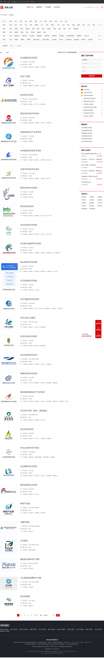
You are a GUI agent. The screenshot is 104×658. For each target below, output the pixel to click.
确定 (58, 615)
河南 (93, 25)
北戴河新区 (25, 522)
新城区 (29, 39)
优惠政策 (39, 7)
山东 (88, 25)
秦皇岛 (27, 28)
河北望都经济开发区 (86, 130)
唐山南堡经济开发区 (28, 262)
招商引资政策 (9, 273)
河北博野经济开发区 (86, 127)
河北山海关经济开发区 (29, 448)
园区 (5, 1)
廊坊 (64, 28)
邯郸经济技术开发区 (28, 373)
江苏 (66, 21)
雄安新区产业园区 (5, 631)
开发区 (16, 39)
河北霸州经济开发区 (28, 466)
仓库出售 (99, 205)
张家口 (49, 28)
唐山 (22, 28)
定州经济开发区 (87, 92)
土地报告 (83, 203)
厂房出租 (99, 203)
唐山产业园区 (14, 629)
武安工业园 (25, 76)
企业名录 (57, 7)
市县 (9, 1)
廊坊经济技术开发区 (28, 188)
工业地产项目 (45, 39)
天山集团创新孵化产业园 (30, 578)
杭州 (51, 21)
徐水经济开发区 (27, 95)
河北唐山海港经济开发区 (30, 243)
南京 (31, 21)
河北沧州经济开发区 (28, 225)
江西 (83, 25)
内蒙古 (36, 25)
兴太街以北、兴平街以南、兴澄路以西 (91, 159)
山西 (31, 25)
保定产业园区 (51, 629)
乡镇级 (39, 32)
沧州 (69, 28)
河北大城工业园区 (28, 318)
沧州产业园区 (98, 629)
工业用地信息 (9, 276)
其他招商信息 (9, 284)
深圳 (56, 21)
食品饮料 (61, 35)
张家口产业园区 (61, 629)
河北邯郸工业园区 (88, 104)
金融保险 (39, 35)
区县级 (32, 32)
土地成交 (99, 200)
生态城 (61, 39)
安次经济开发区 (27, 429)
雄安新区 (75, 28)
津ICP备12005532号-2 (33, 651)
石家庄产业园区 (4, 629)
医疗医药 (54, 35)
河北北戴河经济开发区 (29, 299)
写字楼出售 (92, 208)
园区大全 (30, 7)
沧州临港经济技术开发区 (30, 151)
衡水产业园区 (80, 629)
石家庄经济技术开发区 (29, 169)
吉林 (47, 25)
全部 (10, 21)
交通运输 (46, 35)
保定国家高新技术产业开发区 (32, 392)
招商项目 (14, 1)
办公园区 (54, 39)
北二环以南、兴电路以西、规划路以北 (91, 170)
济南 (36, 21)
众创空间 (90, 39)
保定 (43, 28)
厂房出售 (83, 205)
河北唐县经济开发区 (86, 138)
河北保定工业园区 (88, 116)
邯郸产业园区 (33, 629)
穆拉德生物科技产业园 (29, 559)
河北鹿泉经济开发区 (28, 58)
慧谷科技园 (25, 596)
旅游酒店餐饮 (70, 35)
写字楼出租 (84, 208)
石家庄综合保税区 (88, 95)
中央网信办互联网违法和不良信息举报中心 (48, 651)
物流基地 (76, 39)
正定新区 (24, 541)
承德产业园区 (71, 629)
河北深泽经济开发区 (28, 355)
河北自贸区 (86, 89)
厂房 (23, 1)
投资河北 (84, 194)
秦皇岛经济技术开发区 (29, 113)
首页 (1, 1)
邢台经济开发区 (27, 206)
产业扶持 (83, 200)
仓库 (27, 1)
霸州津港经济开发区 (28, 485)
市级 (27, 32)
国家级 (16, 32)
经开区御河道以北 (86, 182)
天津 (21, 21)
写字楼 (32, 1)
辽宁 (42, 25)
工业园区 (91, 197)
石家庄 (16, 28)
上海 (26, 21)
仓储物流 (79, 35)
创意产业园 (36, 39)
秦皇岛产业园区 (23, 629)
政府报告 (91, 203)
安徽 (73, 25)
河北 (61, 21)
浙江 (68, 25)
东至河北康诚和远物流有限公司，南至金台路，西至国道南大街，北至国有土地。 (91, 153)
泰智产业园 (25, 503)
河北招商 (83, 197)
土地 (19, 1)
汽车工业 (86, 35)
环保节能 (24, 35)
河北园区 (11, 15)
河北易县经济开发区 (86, 136)
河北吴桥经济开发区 (28, 281)
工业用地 (91, 200)
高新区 (22, 39)
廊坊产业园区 (89, 629)
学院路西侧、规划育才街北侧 (89, 176)
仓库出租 (91, 205)
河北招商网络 (3, 15)
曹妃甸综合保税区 (88, 110)
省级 (22, 32)
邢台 (38, 28)
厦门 (46, 21)
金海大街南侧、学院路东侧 (88, 165)
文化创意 (31, 35)
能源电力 (16, 35)
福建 (78, 25)
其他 (44, 32)
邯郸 (33, 28)
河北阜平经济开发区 (86, 141)
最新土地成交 (86, 150)
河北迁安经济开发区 (28, 336)
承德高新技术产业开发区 (30, 132)
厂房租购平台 (9, 280)
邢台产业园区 (42, 629)
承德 (54, 28)
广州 (41, 21)
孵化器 (83, 39)
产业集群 (48, 7)
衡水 (59, 28)
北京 (15, 21)
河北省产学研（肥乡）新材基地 (33, 411)
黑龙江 (53, 25)
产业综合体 (68, 39)
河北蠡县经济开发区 (86, 133)
